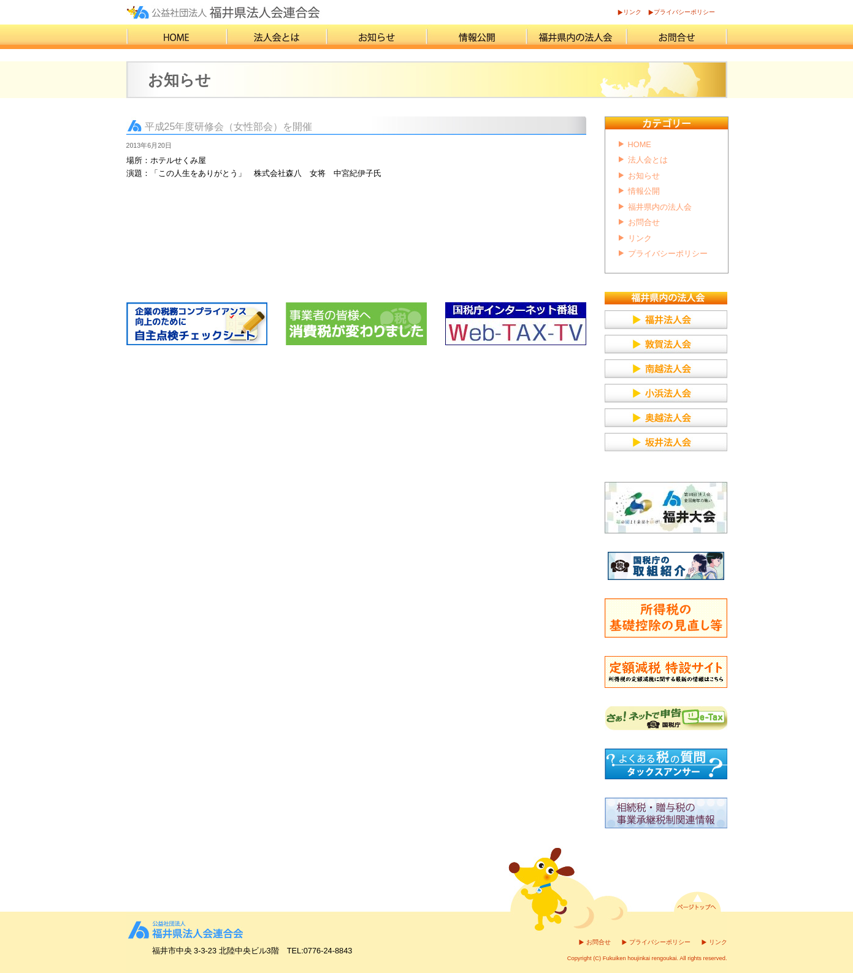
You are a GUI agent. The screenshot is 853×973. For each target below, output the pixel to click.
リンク (632, 12)
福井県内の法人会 (660, 207)
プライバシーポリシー (684, 12)
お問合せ (644, 222)
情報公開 (644, 191)
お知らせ (644, 175)
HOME (639, 144)
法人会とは (648, 159)
